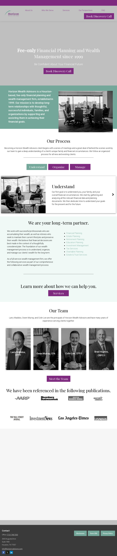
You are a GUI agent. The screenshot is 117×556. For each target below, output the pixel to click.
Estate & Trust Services (76, 255)
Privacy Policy (108, 533)
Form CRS (93, 533)
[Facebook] (3, 552)
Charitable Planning (74, 251)
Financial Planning (74, 233)
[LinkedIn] (11, 552)
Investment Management (77, 245)
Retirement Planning (75, 239)
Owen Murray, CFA (45, 353)
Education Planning (74, 242)
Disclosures (80, 533)
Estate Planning (73, 236)
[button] (31, 10)
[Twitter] (7, 552)
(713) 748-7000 (12, 535)
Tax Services (72, 248)
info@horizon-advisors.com (12, 549)
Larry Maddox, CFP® (18, 353)
